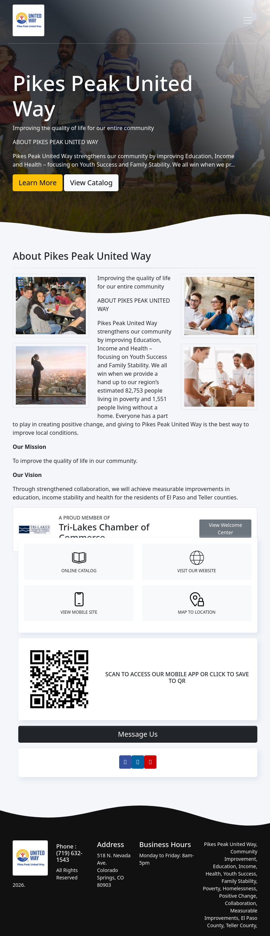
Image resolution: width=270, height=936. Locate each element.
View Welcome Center (225, 529)
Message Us (138, 734)
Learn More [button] (38, 182)
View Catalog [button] (91, 182)
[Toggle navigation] (247, 20)
